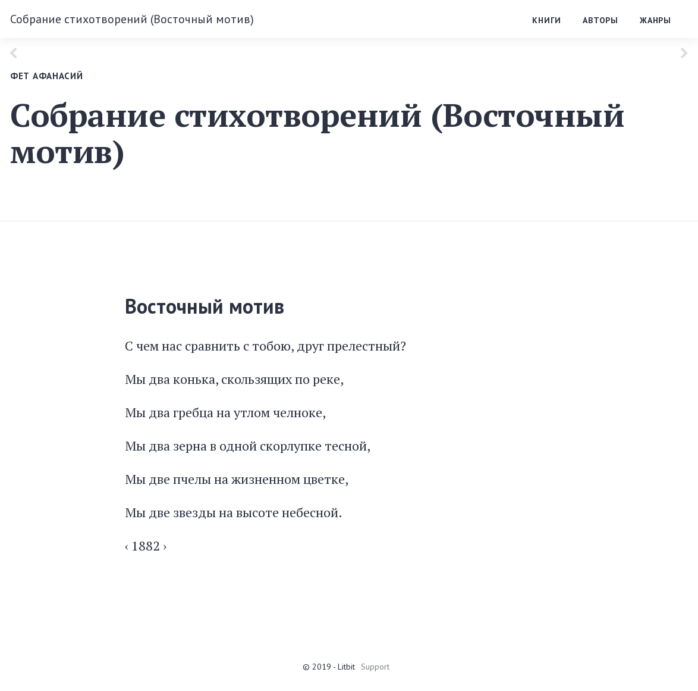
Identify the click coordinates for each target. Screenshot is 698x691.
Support (375, 666)
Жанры (655, 20)
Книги (546, 20)
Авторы (600, 20)
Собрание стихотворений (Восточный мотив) (132, 19)
